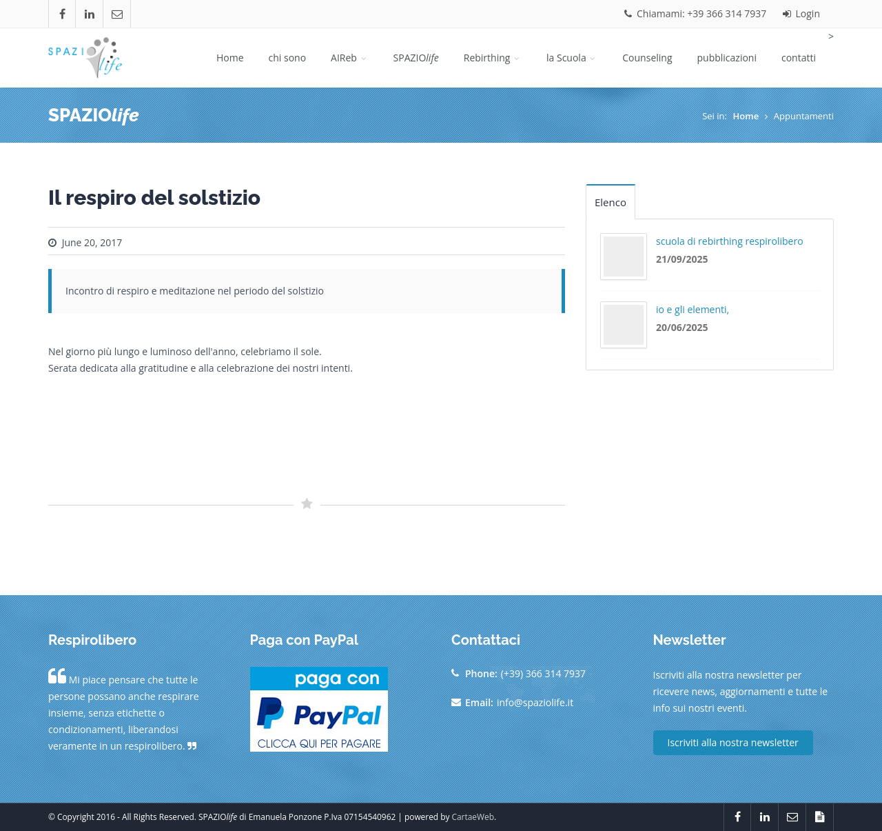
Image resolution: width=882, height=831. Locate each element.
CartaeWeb (473, 816)
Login (801, 13)
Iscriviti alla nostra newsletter (733, 742)
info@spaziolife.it (535, 702)
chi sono (288, 57)
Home (230, 57)
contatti (798, 57)
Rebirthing (493, 57)
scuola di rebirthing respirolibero (729, 241)
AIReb (349, 57)
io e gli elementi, (692, 309)
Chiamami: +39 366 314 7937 (695, 13)
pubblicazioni (727, 57)
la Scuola (571, 57)
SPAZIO (416, 57)
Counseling (647, 57)
